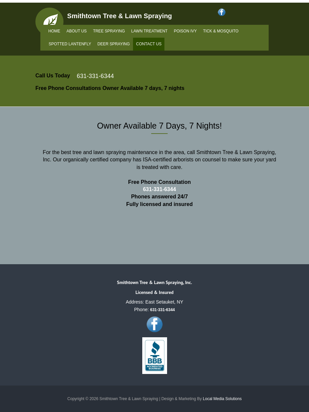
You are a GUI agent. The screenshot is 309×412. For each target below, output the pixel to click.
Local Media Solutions (222, 398)
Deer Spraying (113, 44)
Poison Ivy (185, 31)
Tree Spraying (109, 31)
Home (54, 31)
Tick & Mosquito (221, 31)
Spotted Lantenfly (70, 44)
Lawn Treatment (149, 31)
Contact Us (148, 44)
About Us (76, 31)
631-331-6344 (95, 76)
